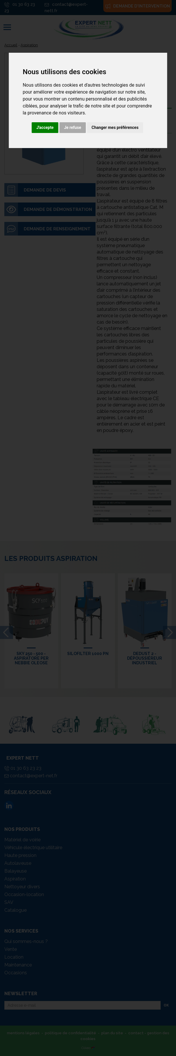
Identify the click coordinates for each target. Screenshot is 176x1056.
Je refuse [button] (72, 127)
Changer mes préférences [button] (114, 127)
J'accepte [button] (45, 127)
